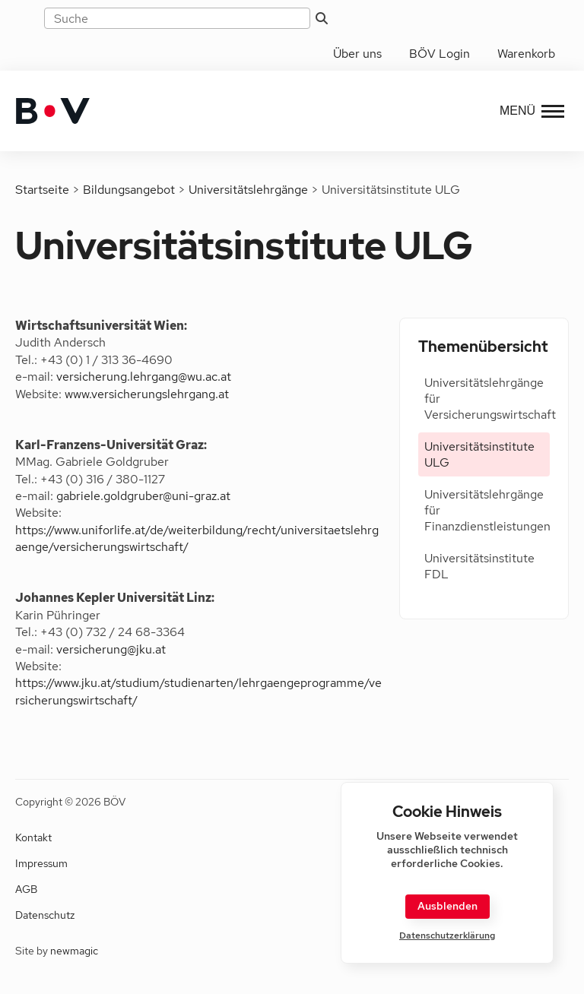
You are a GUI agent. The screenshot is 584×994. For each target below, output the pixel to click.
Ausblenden (447, 906)
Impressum (41, 863)
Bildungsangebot (129, 190)
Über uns (357, 54)
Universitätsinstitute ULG (479, 454)
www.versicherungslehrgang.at (147, 394)
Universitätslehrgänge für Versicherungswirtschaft (487, 399)
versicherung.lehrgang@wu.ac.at (143, 377)
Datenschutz (45, 915)
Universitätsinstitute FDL (479, 566)
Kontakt (33, 837)
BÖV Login (439, 54)
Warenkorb (526, 54)
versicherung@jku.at (111, 649)
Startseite (42, 190)
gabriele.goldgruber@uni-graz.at (143, 496)
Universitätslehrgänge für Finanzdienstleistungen (487, 510)
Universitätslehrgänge (248, 190)
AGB (26, 889)
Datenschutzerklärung (447, 936)
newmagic (74, 951)
